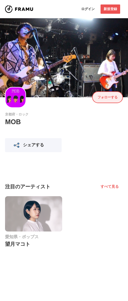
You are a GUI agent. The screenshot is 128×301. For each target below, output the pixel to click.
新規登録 (110, 9)
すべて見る (110, 186)
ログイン (88, 9)
